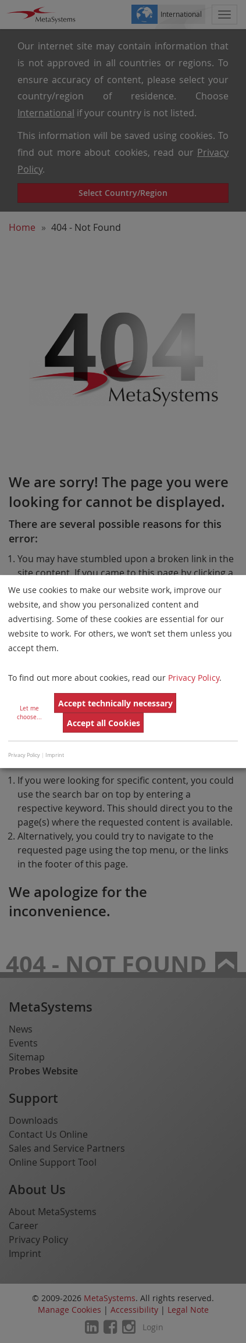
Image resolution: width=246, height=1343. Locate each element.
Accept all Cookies (103, 722)
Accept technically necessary (115, 703)
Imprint (54, 755)
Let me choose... (29, 713)
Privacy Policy (193, 677)
